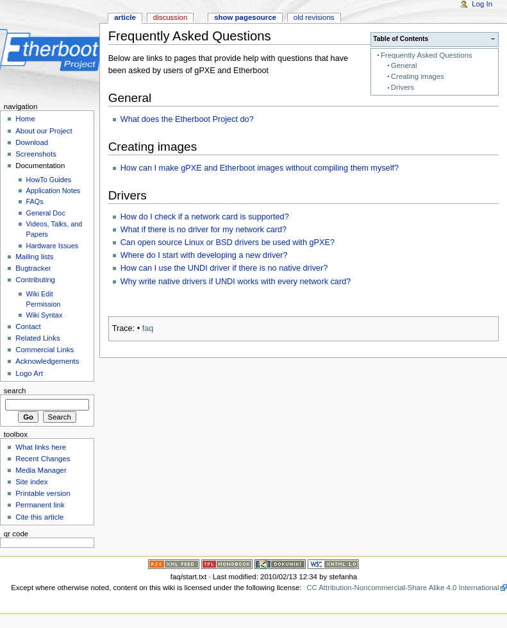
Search (15, 391)
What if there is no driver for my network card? (204, 229)
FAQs (35, 201)
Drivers (402, 87)
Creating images (417, 76)
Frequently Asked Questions (426, 55)
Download (31, 142)
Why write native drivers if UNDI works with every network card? (236, 281)
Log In (482, 4)
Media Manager (41, 470)
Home (25, 119)
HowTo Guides (49, 179)
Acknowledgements (47, 361)
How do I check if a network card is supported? (205, 216)
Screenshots (35, 154)
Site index (31, 482)
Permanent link (39, 505)
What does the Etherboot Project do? (187, 119)
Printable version (42, 493)
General (404, 65)
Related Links (37, 338)
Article (125, 17)
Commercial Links (44, 349)
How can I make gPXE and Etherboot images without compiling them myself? (260, 168)
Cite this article (39, 517)
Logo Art (29, 373)
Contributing (35, 280)
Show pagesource (245, 17)
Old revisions (314, 17)
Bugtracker (33, 268)
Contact (27, 326)
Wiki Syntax (44, 315)
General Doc (45, 213)
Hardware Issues (52, 246)
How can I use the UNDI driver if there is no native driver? (224, 268)
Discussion (170, 17)
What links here (40, 447)
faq (148, 328)
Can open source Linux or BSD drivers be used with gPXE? (228, 242)
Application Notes (53, 190)
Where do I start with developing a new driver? (204, 255)
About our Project (43, 131)
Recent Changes (42, 459)
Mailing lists (34, 256)
